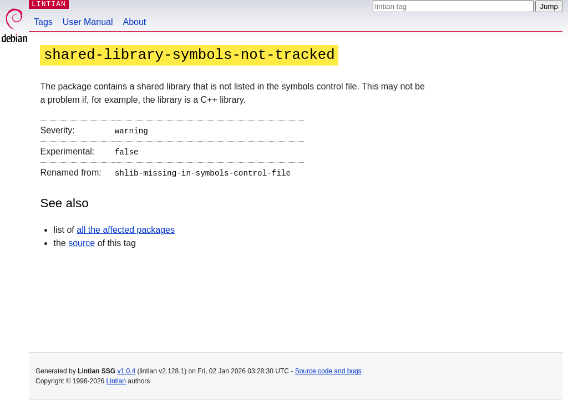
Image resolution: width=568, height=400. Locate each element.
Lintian (116, 381)
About (134, 22)
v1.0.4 (126, 371)
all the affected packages (126, 226)
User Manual (88, 22)
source (81, 239)
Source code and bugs (328, 371)
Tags (43, 22)
